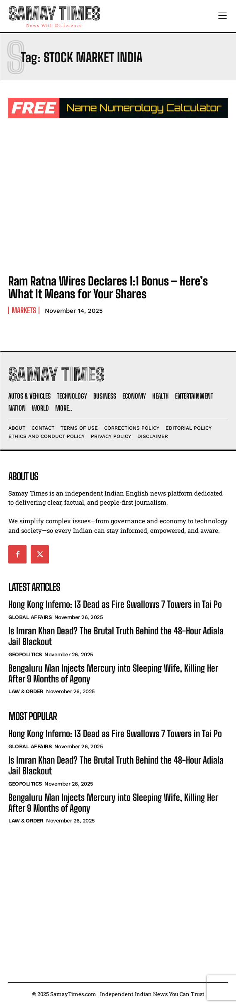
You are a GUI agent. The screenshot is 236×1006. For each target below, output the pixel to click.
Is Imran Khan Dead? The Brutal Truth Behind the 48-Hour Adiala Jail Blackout (116, 636)
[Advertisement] (118, 895)
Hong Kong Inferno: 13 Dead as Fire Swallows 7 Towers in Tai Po (115, 604)
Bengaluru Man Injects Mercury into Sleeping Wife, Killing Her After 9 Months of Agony (113, 673)
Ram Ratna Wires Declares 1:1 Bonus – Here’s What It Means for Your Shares (108, 287)
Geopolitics (25, 654)
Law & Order (26, 691)
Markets (24, 310)
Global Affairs (29, 617)
